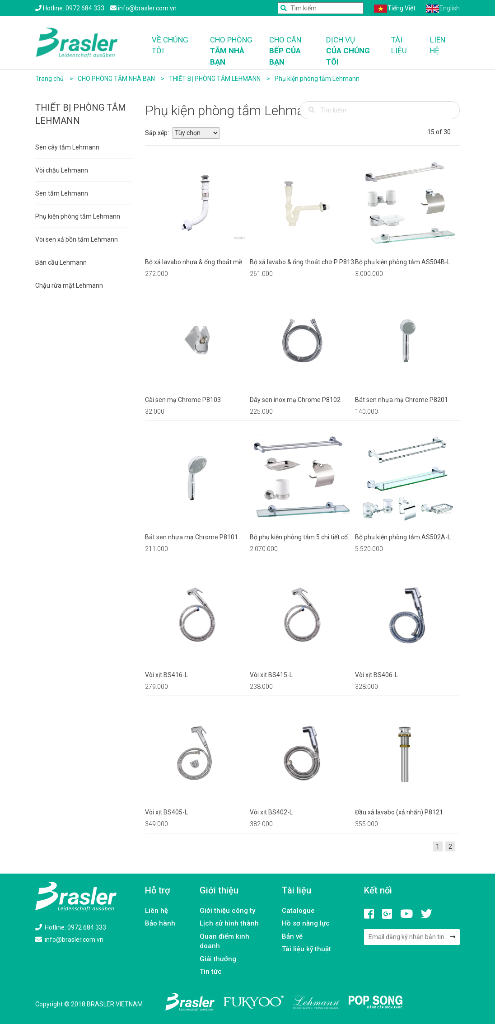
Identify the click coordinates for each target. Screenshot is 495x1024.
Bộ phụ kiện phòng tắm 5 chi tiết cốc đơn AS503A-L (300, 537)
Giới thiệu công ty (227, 911)
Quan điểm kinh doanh (224, 941)
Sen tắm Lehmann (61, 193)
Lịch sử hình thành (229, 923)
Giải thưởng (218, 959)
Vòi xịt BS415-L (271, 674)
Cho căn (291, 51)
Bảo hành (160, 923)
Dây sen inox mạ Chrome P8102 (295, 399)
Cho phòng (233, 51)
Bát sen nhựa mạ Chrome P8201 (401, 399)
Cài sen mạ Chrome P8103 (183, 399)
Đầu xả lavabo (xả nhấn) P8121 (399, 812)
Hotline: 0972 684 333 (70, 927)
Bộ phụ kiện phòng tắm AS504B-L (402, 262)
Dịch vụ (352, 51)
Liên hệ (437, 45)
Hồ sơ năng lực (306, 923)
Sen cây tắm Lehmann (67, 147)
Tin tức (211, 972)
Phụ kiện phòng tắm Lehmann (317, 78)
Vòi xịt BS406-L (376, 674)
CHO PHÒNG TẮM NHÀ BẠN (117, 78)
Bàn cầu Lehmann (61, 262)
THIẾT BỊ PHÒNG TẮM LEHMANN (215, 78)
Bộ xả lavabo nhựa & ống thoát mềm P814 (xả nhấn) (196, 262)
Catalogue (298, 911)
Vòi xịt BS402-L (271, 812)
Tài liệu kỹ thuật (306, 949)
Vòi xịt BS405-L (166, 812)
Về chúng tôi (170, 45)
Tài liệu (399, 45)
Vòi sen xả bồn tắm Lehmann (76, 239)
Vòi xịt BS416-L (166, 674)
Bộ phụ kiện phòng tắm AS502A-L (403, 537)
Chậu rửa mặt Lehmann (69, 285)
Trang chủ (49, 78)
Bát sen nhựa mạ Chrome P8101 (191, 537)
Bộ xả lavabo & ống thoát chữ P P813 (302, 262)
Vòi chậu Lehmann (61, 170)
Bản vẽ (292, 936)
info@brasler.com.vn (69, 939)
